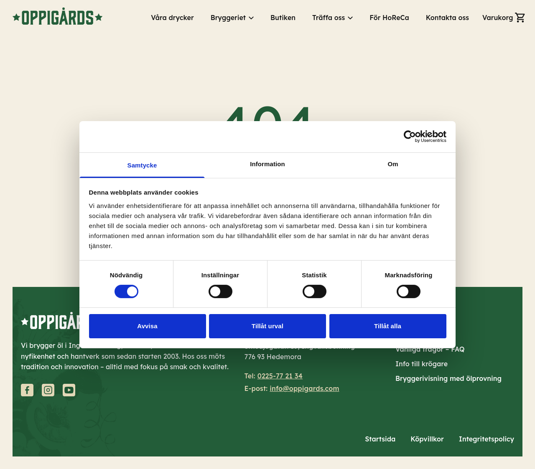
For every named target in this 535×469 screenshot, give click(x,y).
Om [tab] (392, 163)
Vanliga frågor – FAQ (430, 349)
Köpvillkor (427, 439)
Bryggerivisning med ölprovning (448, 378)
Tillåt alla (387, 326)
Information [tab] (267, 163)
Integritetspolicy (486, 439)
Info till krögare (421, 364)
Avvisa (147, 326)
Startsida (380, 439)
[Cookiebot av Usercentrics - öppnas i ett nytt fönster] (409, 136)
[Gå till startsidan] (57, 16)
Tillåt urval (267, 326)
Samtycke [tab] (142, 164)
